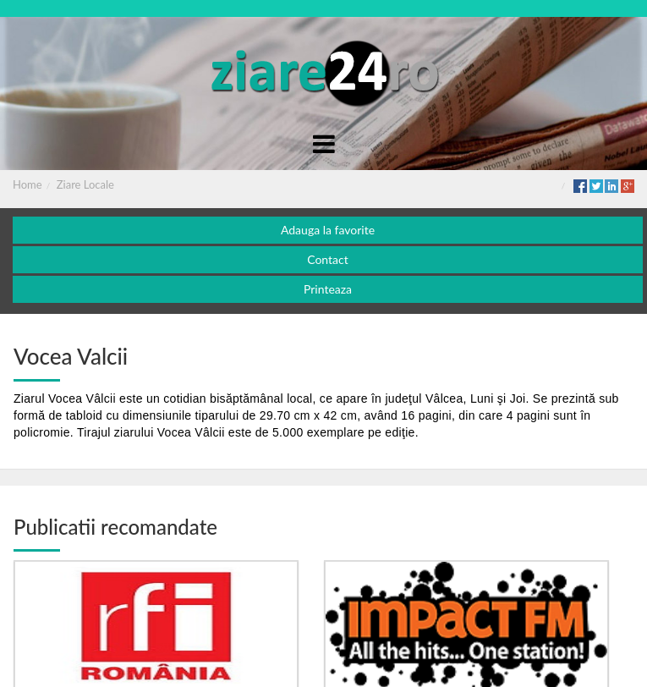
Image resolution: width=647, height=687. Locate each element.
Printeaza (328, 289)
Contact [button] (327, 259)
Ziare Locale (85, 184)
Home (27, 184)
